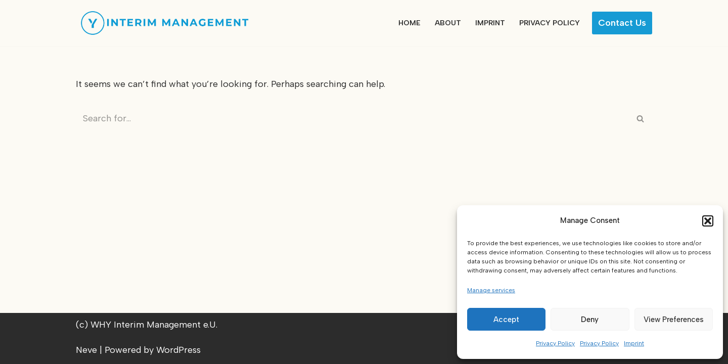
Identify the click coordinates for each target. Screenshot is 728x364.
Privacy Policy (555, 343)
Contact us (622, 22)
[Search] (352, 118)
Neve (86, 349)
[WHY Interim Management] (164, 23)
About (448, 22)
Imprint (634, 343)
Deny (590, 319)
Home (409, 22)
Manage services (491, 290)
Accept (506, 319)
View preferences (674, 319)
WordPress (178, 349)
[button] (708, 221)
